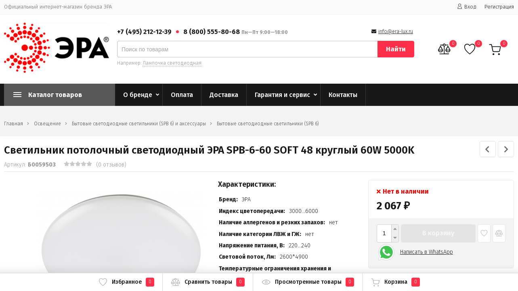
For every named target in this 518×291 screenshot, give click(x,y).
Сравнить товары (208, 282)
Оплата (182, 95)
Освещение (47, 124)
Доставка (224, 95)
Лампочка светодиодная (172, 63)
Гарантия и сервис (282, 95)
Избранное (126, 282)
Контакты (343, 95)
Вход (466, 7)
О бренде (137, 95)
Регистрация (499, 7)
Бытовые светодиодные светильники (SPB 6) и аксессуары (139, 124)
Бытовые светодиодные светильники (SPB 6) (268, 124)
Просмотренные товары (307, 282)
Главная (13, 124)
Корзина (395, 282)
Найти (396, 49)
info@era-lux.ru (395, 31)
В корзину (438, 233)
